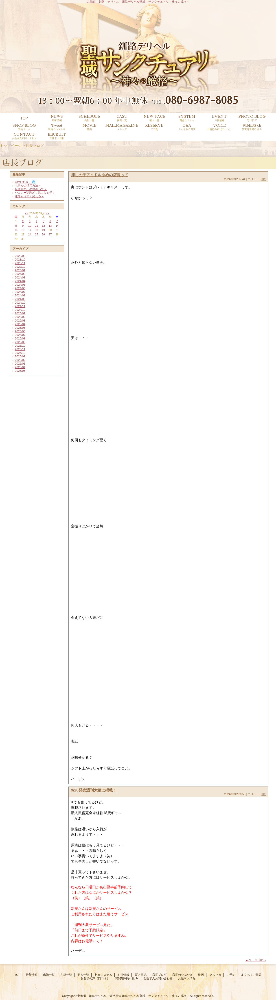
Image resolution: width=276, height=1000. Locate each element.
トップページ (11, 145)
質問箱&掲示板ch (126, 978)
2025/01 (20, 313)
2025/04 (20, 324)
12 (43, 225)
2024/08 (20, 295)
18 (36, 230)
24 (29, 234)
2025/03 (20, 320)
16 (22, 230)
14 (57, 225)
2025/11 (20, 349)
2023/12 (20, 266)
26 (43, 234)
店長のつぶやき (182, 974)
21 (57, 230)
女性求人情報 (186, 978)
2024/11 (20, 306)
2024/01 (20, 270)
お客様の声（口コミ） (95, 978)
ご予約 (231, 974)
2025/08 (20, 338)
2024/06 (20, 288)
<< (26, 213)
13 (50, 225)
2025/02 (20, 317)
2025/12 (20, 352)
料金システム (103, 974)
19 (43, 230)
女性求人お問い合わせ (158, 978)
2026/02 (20, 360)
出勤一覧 (49, 974)
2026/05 (20, 370)
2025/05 (20, 327)
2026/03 (20, 363)
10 (29, 225)
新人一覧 (83, 974)
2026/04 (20, 367)
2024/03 (20, 277)
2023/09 (20, 256)
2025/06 (20, 331)
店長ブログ (159, 974)
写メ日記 (141, 974)
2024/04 (20, 281)
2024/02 (20, 274)
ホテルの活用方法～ (28, 185)
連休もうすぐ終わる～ (29, 196)
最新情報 (31, 974)
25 (36, 234)
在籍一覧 (66, 974)
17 (29, 230)
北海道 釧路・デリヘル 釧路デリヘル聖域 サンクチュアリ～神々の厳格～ (138, 1)
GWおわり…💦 (25, 182)
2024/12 (20, 309)
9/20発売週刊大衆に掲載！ (94, 790)
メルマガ (215, 974)
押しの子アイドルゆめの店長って (99, 175)
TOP (24, 118)
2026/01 (20, 356)
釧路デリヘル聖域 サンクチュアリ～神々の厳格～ (155, 996)
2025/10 (20, 345)
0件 (263, 179)
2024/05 (20, 284)
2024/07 (20, 291)
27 (50, 234)
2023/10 (20, 259)
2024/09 (20, 299)
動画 (201, 974)
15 (16, 230)
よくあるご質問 (251, 974)
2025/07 (20, 335)
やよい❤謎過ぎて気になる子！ (35, 192)
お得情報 (123, 974)
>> (47, 213)
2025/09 (20, 342)
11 (36, 225)
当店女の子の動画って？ (31, 189)
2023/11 (20, 263)
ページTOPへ (257, 960)
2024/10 (20, 302)
